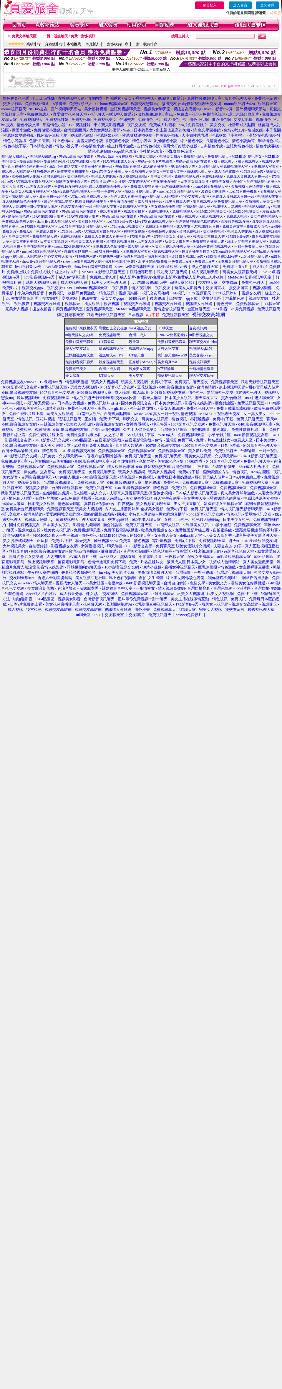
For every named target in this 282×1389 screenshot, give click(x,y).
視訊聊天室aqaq (141, 348)
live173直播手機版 (243, 191)
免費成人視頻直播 (144, 186)
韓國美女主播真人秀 (71, 181)
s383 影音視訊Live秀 (187, 256)
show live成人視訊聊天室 (56, 221)
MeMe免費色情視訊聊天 (71, 191)
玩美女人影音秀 (38, 186)
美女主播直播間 (165, 181)
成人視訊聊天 (224, 161)
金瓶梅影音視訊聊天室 (235, 261)
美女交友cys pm (201, 355)
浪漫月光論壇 (134, 256)
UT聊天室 (165, 328)
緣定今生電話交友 (63, 166)
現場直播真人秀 (183, 166)
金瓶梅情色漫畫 (201, 369)
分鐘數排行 (54, 44)
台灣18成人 (138, 335)
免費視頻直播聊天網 (70, 186)
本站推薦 (74, 44)
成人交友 (183, 226)
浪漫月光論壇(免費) (119, 261)
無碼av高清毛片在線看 (76, 156)
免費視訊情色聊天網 (18, 221)
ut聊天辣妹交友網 (79, 335)
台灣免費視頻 (53, 176)
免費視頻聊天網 (186, 176)
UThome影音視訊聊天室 (89, 196)
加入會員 (240, 5)
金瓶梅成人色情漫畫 (247, 186)
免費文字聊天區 (24, 36)
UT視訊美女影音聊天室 (34, 181)
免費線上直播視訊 (159, 226)
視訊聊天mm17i (111, 355)
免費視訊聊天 (194, 156)
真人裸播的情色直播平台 (27, 166)
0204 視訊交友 (140, 328)
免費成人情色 (257, 226)
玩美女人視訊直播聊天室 (30, 191)
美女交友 (136, 375)
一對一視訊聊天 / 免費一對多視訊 (69, 36)
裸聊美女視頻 (134, 231)
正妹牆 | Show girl (142, 362)
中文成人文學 (173, 171)
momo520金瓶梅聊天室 (210, 186)
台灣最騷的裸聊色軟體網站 (196, 221)
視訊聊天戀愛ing (14, 156)
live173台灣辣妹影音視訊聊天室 (82, 226)
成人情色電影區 (226, 171)
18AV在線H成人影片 (83, 161)
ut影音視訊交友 (201, 335)
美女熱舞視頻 (77, 176)
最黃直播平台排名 (53, 196)
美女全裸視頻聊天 (264, 216)
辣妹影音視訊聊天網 (140, 191)
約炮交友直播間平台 (73, 171)
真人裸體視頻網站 (133, 176)
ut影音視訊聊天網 (254, 256)
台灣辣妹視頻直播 (176, 186)
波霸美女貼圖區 (213, 191)
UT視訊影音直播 (206, 226)
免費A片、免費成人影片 (38, 231)
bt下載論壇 (165, 369)
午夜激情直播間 (127, 166)
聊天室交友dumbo (203, 342)
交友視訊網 (198, 328)
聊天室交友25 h (77, 348)
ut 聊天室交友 (168, 348)
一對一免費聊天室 (107, 191)
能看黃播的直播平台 (96, 166)
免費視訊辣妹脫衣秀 (81, 328)
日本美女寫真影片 (194, 181)
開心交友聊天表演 (195, 196)
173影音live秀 (252, 171)
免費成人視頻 (236, 216)
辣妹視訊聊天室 (199, 171)
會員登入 (210, 5)
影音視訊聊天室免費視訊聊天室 (223, 166)
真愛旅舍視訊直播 (235, 221)
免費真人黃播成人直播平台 (247, 176)
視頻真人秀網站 (103, 176)
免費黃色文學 (232, 226)
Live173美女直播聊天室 (110, 171)
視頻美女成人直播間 (227, 181)
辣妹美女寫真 (139, 369)
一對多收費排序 (116, 44)
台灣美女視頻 (160, 176)
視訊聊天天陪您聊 (16, 171)
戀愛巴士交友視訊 (113, 328)
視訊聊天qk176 (200, 348)
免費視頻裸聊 (212, 176)
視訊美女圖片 (145, 156)
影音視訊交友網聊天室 (132, 181)
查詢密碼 (267, 5)
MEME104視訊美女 (247, 156)
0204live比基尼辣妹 (172, 335)
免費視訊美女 (76, 369)
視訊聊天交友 (267, 196)
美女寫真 (72, 375)
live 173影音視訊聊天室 (37, 226)
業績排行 (33, 44)
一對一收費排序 (145, 44)
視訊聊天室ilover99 (172, 355)
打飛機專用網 (43, 171)
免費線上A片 (182, 261)
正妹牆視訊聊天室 (79, 355)
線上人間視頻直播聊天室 (108, 186)
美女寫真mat (167, 362)
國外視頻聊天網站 (26, 176)
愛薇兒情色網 (30, 161)
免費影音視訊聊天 (79, 342)
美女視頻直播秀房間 (167, 206)
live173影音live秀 (119, 221)
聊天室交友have (201, 375)
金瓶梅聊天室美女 (265, 166)
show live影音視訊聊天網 (41, 261)
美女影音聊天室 (90, 221)
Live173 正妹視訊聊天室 (153, 221)
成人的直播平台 (155, 166)
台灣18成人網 (109, 369)
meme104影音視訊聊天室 (178, 191)
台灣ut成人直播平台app (128, 196)
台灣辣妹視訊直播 (260, 181)
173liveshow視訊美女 (126, 226)
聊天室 (134, 342)
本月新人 (92, 44)
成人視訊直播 (138, 246)
